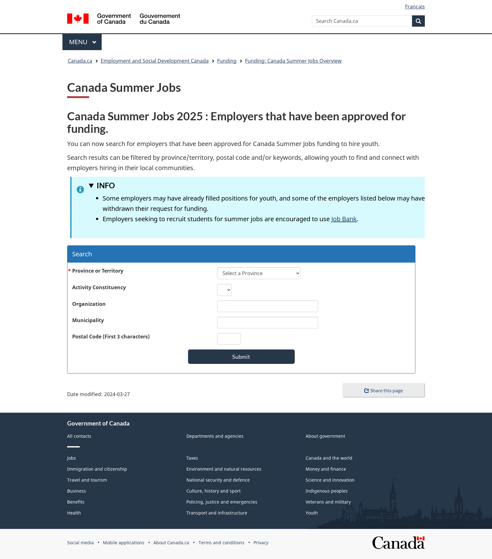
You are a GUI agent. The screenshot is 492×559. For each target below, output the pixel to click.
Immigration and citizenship (97, 469)
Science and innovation (330, 480)
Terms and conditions (221, 543)
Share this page (383, 390)
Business (76, 491)
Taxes (192, 458)
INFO (106, 185)
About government (325, 436)
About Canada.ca (171, 543)
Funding (227, 60)
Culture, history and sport (213, 491)
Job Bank (344, 219)
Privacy (261, 543)
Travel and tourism (87, 480)
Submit (241, 356)
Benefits (75, 502)
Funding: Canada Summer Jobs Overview (293, 60)
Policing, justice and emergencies (221, 502)
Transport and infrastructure (216, 513)
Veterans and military (328, 502)
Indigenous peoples (327, 491)
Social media (80, 543)
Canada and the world (329, 458)
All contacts (79, 436)
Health (74, 513)
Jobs (71, 458)
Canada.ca (80, 60)
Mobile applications (123, 543)
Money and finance (326, 469)
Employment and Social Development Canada (155, 60)
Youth (312, 513)
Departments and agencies (214, 436)
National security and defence (218, 480)
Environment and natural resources (223, 469)
